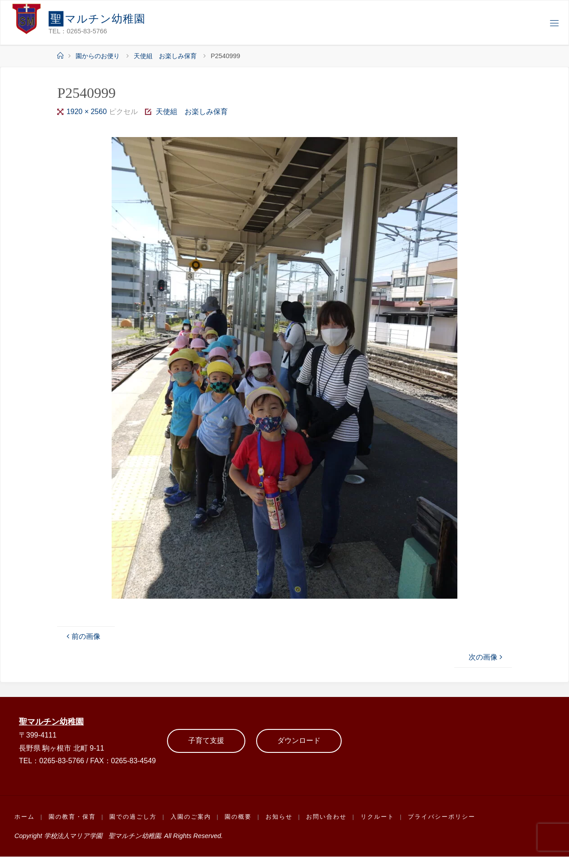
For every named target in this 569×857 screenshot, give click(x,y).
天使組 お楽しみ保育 (165, 56)
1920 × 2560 (88, 111)
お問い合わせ (327, 817)
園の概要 (239, 817)
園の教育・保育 (72, 817)
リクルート (378, 817)
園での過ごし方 (133, 817)
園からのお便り (98, 56)
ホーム (24, 817)
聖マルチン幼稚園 (53, 721)
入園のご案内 (191, 817)
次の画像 (487, 657)
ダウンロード (299, 741)
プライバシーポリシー (443, 817)
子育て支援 (206, 741)
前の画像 (82, 636)
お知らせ (280, 817)
